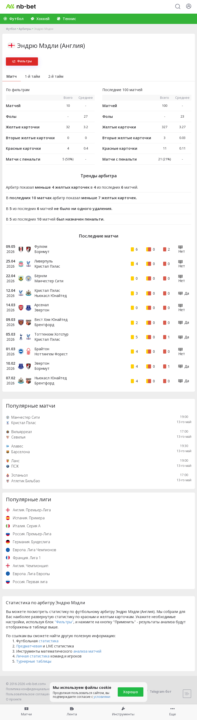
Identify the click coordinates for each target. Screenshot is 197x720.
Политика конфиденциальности (31, 689)
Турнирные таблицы (33, 661)
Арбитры (25, 29)
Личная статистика (33, 656)
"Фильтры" (64, 621)
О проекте (14, 699)
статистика (48, 640)
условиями (102, 697)
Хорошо (130, 691)
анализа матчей (87, 651)
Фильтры (22, 61)
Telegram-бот (157, 691)
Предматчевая (29, 646)
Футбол (11, 29)
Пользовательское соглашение (30, 694)
